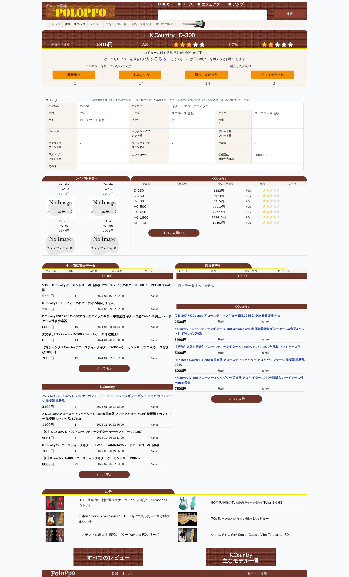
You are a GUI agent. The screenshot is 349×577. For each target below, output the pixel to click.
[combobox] (212, 15)
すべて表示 (104, 368)
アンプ (237, 4)
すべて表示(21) (174, 233)
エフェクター (212, 4)
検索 (289, 13)
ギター (167, 4)
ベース (187, 4)
